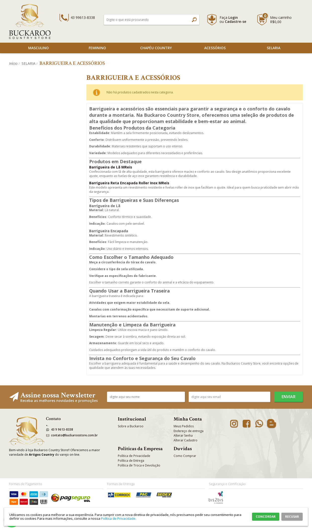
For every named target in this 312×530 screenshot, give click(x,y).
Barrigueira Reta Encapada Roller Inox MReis (129, 183)
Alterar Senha (183, 435)
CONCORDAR (266, 516)
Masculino (38, 47)
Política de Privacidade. (118, 518)
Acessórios (215, 47)
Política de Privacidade (134, 456)
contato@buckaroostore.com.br (74, 435)
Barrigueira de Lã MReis (110, 167)
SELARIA (273, 47)
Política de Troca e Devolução (139, 465)
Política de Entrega (131, 460)
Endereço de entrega (188, 431)
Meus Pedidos (184, 426)
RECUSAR (292, 516)
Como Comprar (185, 456)
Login (233, 17)
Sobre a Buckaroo (130, 426)
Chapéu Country (156, 47)
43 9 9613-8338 (62, 429)
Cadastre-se (235, 21)
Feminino (97, 47)
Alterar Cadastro (185, 440)
